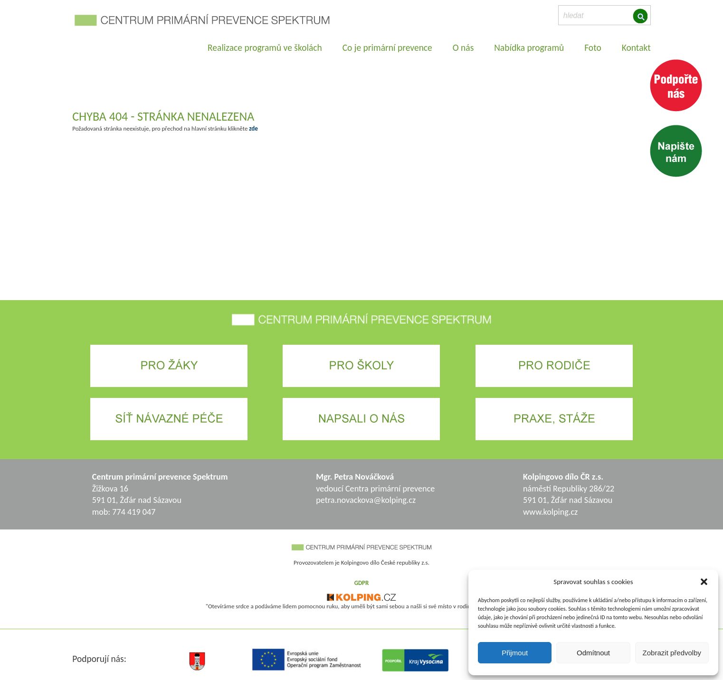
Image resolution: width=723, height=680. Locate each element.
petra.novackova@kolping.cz (366, 500)
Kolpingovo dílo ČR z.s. (563, 477)
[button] (704, 581)
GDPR (361, 582)
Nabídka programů (529, 47)
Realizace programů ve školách (265, 47)
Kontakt (636, 47)
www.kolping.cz (550, 512)
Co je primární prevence (387, 47)
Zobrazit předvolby (672, 653)
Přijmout (515, 653)
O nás (463, 47)
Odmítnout (593, 653)
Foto (592, 47)
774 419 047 (133, 512)
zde (253, 128)
